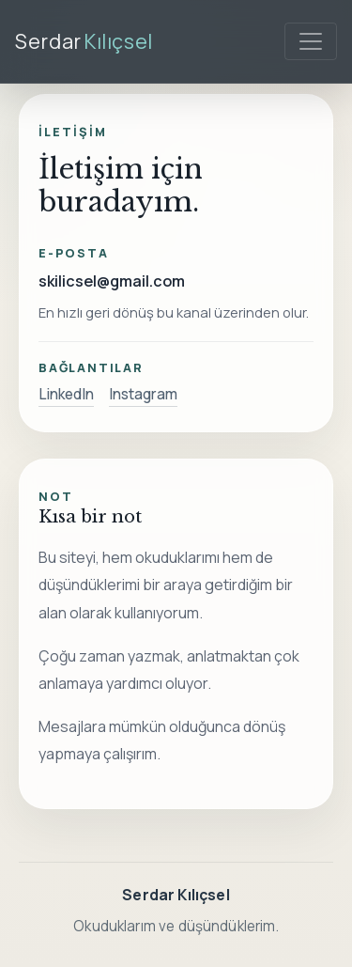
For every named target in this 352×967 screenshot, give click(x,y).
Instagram (143, 394)
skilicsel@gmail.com (111, 281)
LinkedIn (66, 394)
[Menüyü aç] (310, 41)
